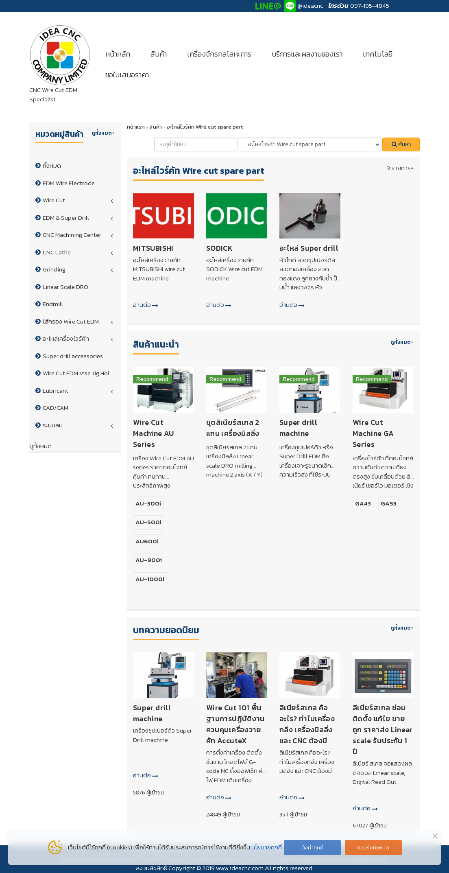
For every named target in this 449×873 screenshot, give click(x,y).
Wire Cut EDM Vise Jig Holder (80, 373)
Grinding (54, 269)
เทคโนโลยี (377, 53)
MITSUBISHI (153, 248)
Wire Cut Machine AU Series (153, 433)
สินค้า (158, 53)
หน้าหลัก (117, 53)
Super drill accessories (73, 356)
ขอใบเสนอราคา (127, 74)
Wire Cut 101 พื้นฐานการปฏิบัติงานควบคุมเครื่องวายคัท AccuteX (235, 724)
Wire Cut (54, 200)
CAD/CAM (55, 407)
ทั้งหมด (52, 165)
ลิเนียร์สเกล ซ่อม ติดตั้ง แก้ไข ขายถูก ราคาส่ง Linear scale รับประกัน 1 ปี (383, 729)
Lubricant (55, 390)
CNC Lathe (57, 252)
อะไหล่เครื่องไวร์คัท (66, 338)
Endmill (53, 304)
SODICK (219, 248)
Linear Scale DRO (65, 286)
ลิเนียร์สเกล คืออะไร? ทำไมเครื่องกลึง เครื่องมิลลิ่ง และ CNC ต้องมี (307, 724)
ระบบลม (53, 425)
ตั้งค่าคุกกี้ (312, 847)
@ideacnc (310, 5)
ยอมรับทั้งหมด (373, 847)
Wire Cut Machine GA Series (373, 433)
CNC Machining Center (72, 234)
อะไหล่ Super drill (308, 248)
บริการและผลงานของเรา (307, 53)
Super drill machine (298, 428)
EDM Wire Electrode (69, 183)
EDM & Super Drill (66, 217)
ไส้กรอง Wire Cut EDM (71, 321)
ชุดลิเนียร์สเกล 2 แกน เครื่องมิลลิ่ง (232, 428)
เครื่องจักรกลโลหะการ (219, 53)
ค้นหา (401, 144)
